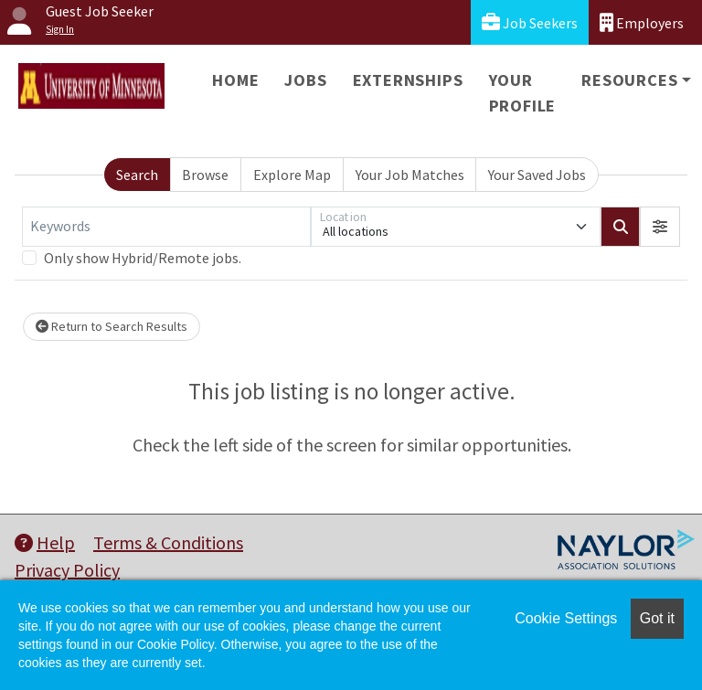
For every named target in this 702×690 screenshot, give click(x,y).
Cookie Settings (566, 618)
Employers (642, 22)
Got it (657, 618)
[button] (660, 227)
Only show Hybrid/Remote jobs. (142, 258)
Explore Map (292, 174)
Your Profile (523, 92)
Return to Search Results (111, 326)
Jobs (305, 79)
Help (45, 542)
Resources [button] (629, 79)
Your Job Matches (410, 174)
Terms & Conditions (168, 542)
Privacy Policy (67, 569)
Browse (205, 174)
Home (235, 79)
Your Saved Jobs (537, 174)
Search (137, 174)
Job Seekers (530, 22)
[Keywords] (166, 227)
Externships (408, 79)
